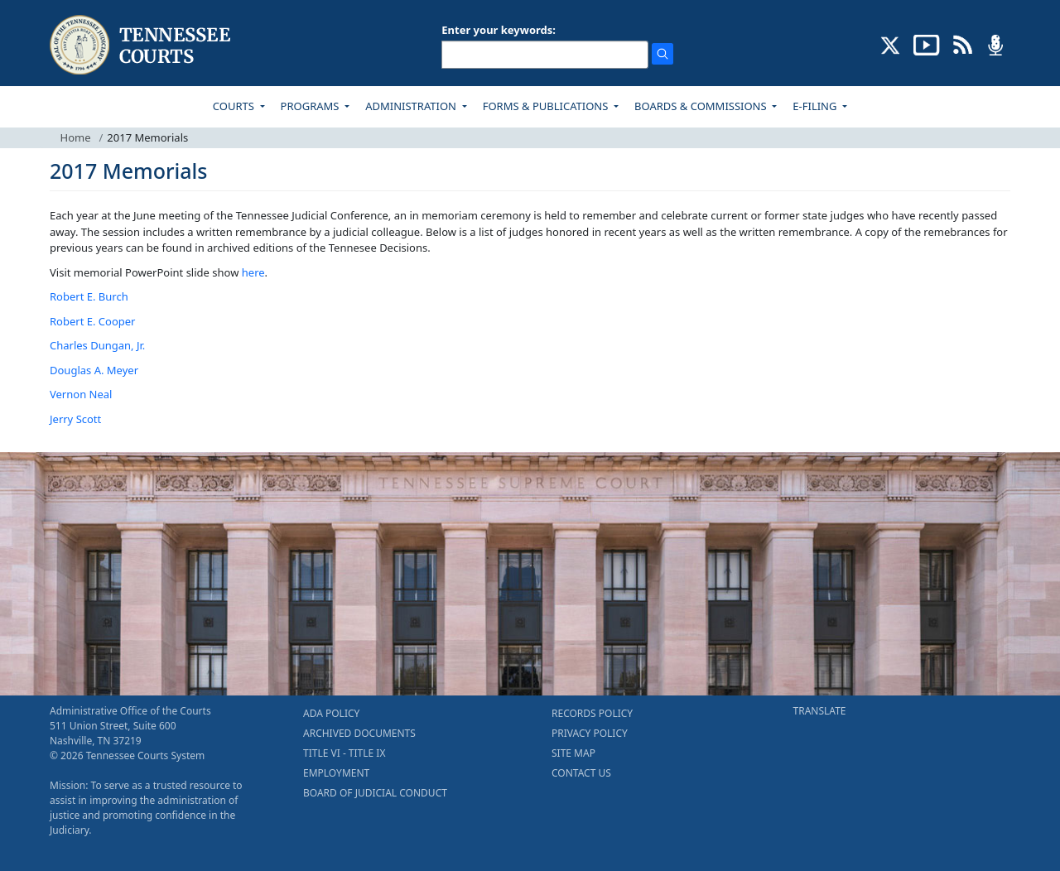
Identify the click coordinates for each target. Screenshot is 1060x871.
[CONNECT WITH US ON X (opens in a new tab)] (890, 43)
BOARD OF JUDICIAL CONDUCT (375, 793)
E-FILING (816, 106)
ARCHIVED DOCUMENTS (359, 733)
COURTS (235, 106)
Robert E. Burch (89, 296)
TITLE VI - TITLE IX (344, 753)
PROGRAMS (311, 106)
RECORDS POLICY (592, 713)
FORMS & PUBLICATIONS (547, 106)
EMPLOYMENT (336, 773)
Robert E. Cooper (92, 321)
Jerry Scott (75, 418)
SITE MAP (573, 753)
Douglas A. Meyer (94, 370)
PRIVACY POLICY (590, 733)
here (253, 272)
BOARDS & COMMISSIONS (701, 106)
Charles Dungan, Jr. (97, 345)
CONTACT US (581, 773)
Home (75, 137)
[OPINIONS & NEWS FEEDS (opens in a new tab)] (962, 43)
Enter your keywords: (498, 29)
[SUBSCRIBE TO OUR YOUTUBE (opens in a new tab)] (926, 43)
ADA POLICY (331, 713)
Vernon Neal (81, 394)
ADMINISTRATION (412, 106)
